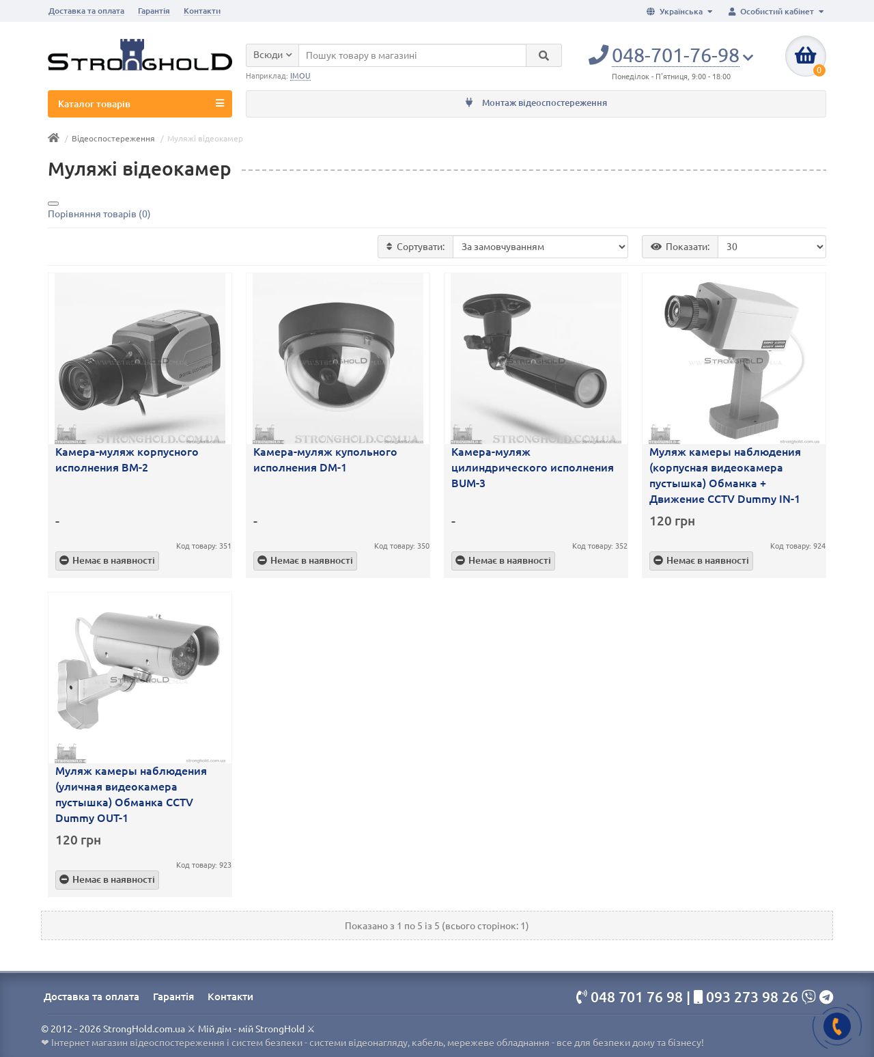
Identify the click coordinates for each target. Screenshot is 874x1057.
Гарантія (154, 10)
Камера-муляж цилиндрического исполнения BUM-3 (532, 467)
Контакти (202, 10)
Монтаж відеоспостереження (536, 103)
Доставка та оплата (86, 10)
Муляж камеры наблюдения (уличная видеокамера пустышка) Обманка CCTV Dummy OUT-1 (131, 794)
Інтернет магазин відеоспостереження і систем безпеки (176, 1042)
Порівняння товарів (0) (99, 213)
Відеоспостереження (113, 138)
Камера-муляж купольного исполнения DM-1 (325, 459)
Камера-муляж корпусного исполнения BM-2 (127, 459)
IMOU (300, 76)
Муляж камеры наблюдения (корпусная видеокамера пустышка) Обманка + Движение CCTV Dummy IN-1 (725, 475)
